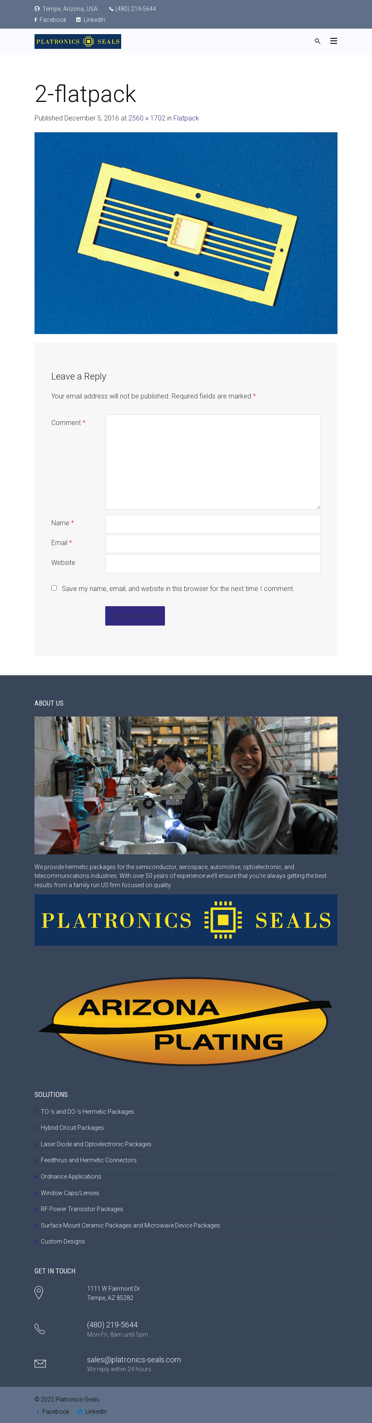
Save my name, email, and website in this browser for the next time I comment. (178, 589)
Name (62, 523)
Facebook (50, 19)
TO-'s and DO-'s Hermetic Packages (87, 1111)
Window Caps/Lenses (70, 1193)
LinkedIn (90, 19)
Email (61, 543)
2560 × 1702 (146, 118)
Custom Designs (63, 1241)
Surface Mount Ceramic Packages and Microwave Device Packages (130, 1225)
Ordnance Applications (71, 1176)
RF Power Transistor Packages (82, 1209)
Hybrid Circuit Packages (72, 1127)
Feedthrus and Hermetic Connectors (89, 1160)
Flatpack (186, 118)
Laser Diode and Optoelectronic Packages (96, 1144)
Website (63, 563)
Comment (68, 423)
